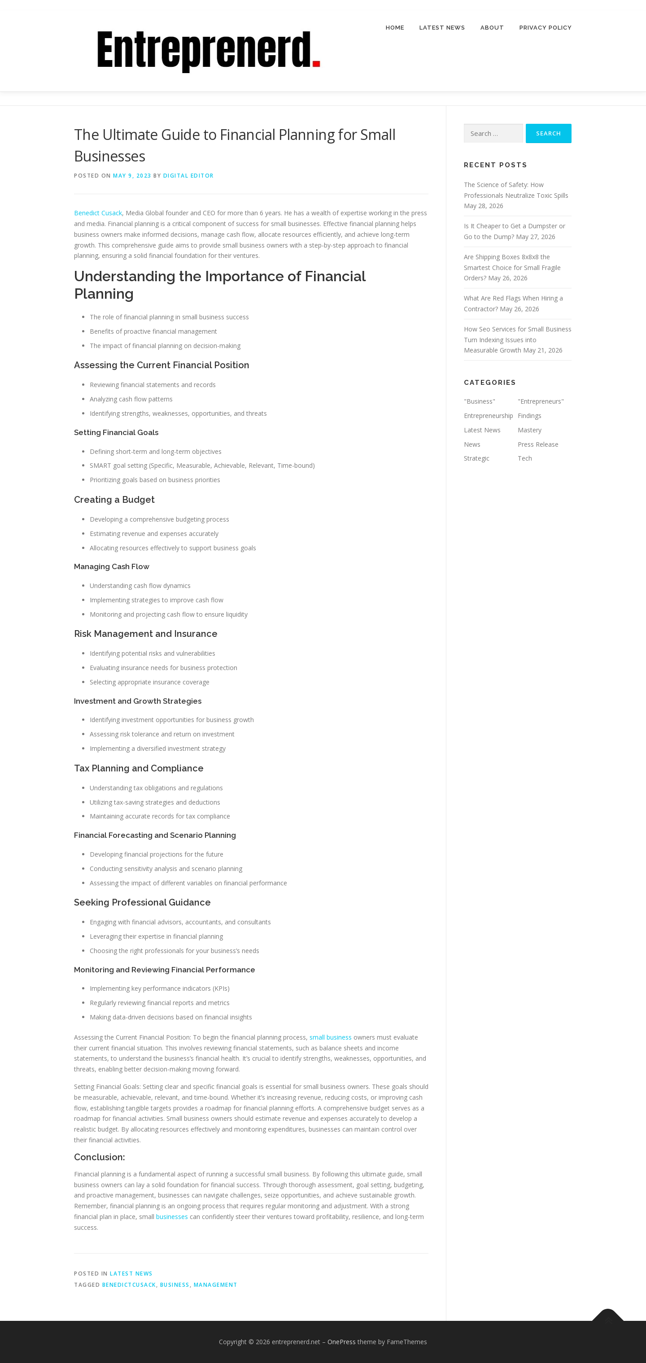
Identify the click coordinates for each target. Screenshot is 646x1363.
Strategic (476, 458)
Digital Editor (188, 175)
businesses (173, 1216)
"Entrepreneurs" (541, 401)
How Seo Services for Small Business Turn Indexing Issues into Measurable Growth (518, 340)
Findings (529, 415)
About (492, 27)
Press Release (538, 444)
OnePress (341, 1341)
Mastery (529, 430)
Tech (525, 458)
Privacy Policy (545, 27)
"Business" (479, 401)
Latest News (442, 27)
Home (395, 27)
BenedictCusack (129, 1285)
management (216, 1285)
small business (331, 1037)
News (472, 444)
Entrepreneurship (488, 415)
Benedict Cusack (98, 213)
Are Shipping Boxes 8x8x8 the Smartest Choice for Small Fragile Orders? (512, 268)
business (175, 1285)
